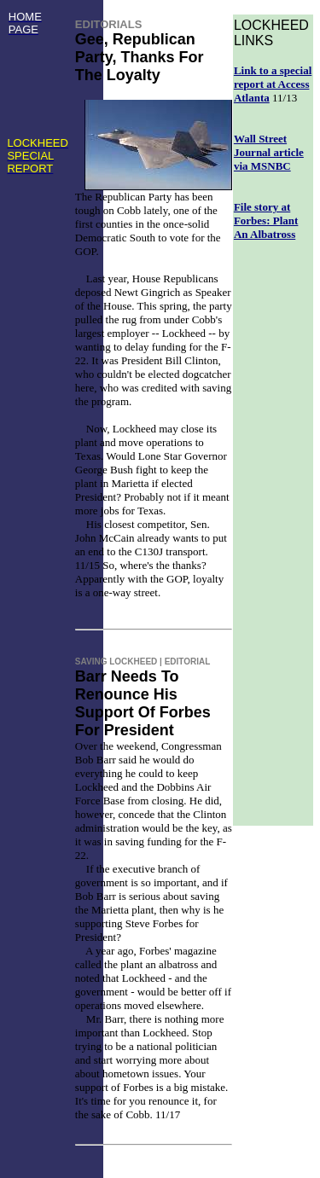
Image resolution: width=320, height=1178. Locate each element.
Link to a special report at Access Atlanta (272, 84)
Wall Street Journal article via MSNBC (269, 152)
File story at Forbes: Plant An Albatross (266, 220)
